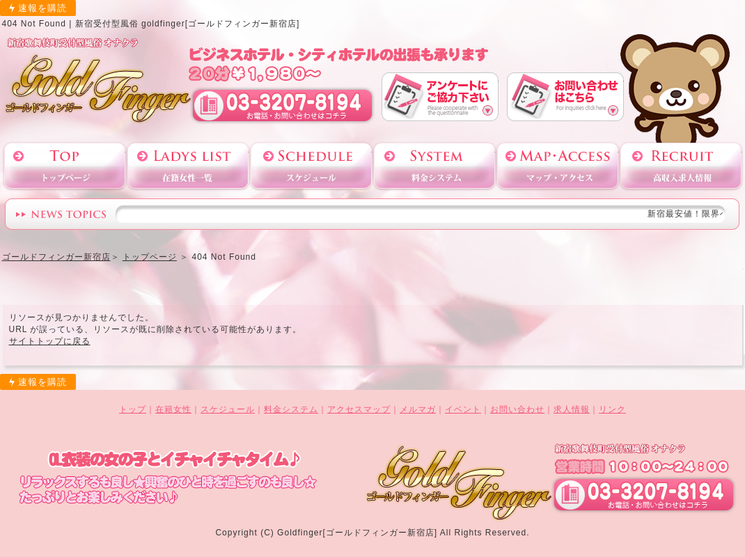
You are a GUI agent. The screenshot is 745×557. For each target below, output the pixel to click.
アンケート (440, 96)
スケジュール (311, 166)
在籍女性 (173, 409)
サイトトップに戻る (50, 341)
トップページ (64, 166)
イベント (463, 409)
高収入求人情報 (681, 166)
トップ (132, 409)
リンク (612, 409)
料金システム (434, 166)
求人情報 (572, 409)
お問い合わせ (565, 96)
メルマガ (418, 409)
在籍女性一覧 (188, 166)
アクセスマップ (557, 166)
